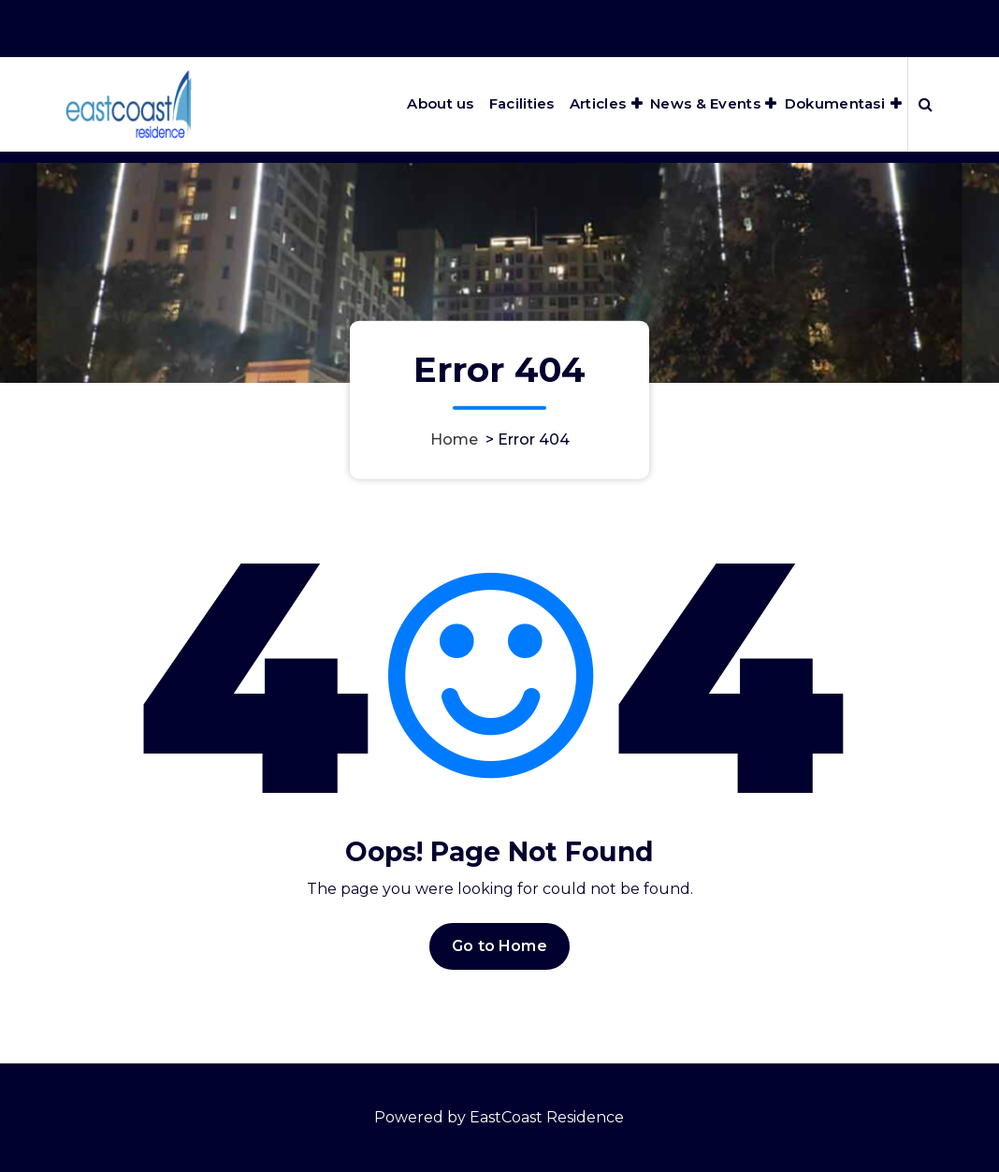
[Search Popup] (926, 104)
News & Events (705, 103)
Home (454, 438)
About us (440, 103)
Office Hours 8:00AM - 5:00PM (697, 27)
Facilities (522, 103)
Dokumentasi (835, 103)
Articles (598, 103)
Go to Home (499, 954)
